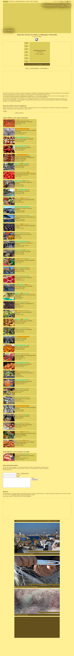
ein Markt (9, 30)
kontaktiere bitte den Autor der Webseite (21, 494)
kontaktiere (49, 521)
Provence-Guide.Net (56, 5)
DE (67, 1)
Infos (61, 1)
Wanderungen (20, 1)
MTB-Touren (34, 1)
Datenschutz (25, 473)
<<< (55, 1)
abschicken (34, 479)
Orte (27, 1)
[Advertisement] (37, 627)
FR (65, 1)
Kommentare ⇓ (44, 68)
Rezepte (12, 1)
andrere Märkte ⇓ (35, 68)
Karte (62, 96)
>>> (58, 1)
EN (70, 1)
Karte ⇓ (27, 68)
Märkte (5, 1)
